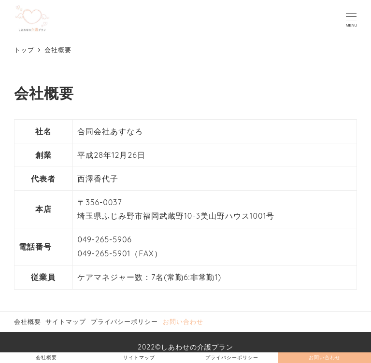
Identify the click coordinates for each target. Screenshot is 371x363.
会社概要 (27, 321)
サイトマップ (65, 321)
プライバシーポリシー (124, 321)
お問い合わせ (183, 321)
